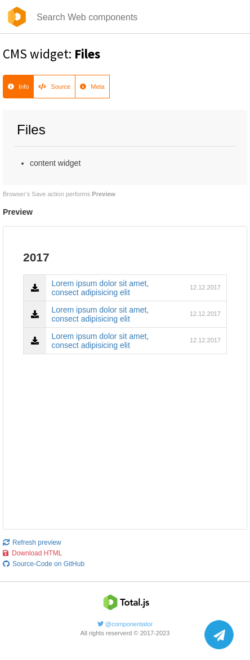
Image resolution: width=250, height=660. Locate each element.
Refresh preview (32, 542)
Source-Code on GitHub (43, 564)
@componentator (125, 624)
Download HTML (32, 553)
